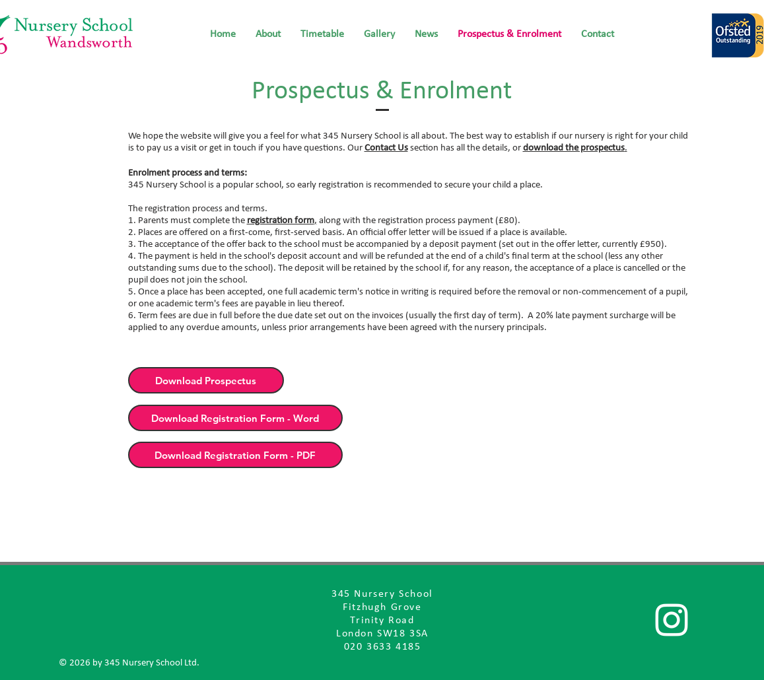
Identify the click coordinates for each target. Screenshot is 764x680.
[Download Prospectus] (206, 380)
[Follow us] (671, 620)
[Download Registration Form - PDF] (235, 455)
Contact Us (386, 148)
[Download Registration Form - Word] (235, 418)
